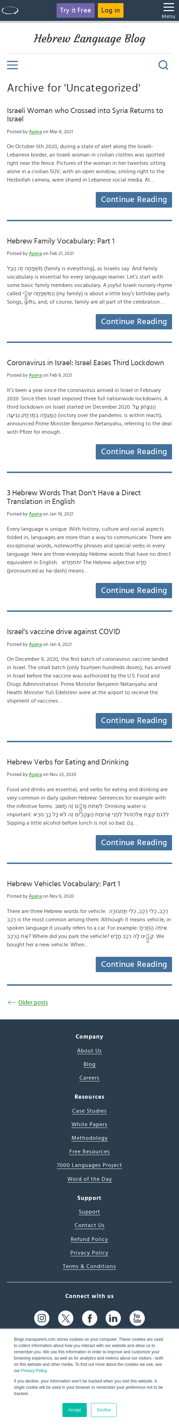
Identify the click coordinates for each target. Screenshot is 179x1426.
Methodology (89, 1138)
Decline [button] (104, 1410)
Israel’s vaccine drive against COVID (63, 631)
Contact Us (90, 1225)
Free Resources (89, 1151)
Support (89, 1212)
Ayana (35, 131)
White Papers (89, 1124)
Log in (110, 10)
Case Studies (89, 1111)
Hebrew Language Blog (89, 39)
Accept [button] (74, 1410)
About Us (89, 1051)
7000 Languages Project (89, 1165)
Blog (90, 1064)
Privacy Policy (34, 1370)
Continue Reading (134, 199)
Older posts (33, 1003)
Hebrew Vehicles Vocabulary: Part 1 (63, 884)
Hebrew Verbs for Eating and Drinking (68, 762)
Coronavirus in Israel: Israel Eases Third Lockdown (85, 363)
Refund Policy (89, 1239)
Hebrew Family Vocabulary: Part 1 (60, 241)
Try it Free (75, 10)
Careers (89, 1078)
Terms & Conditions (89, 1266)
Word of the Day (89, 1179)
